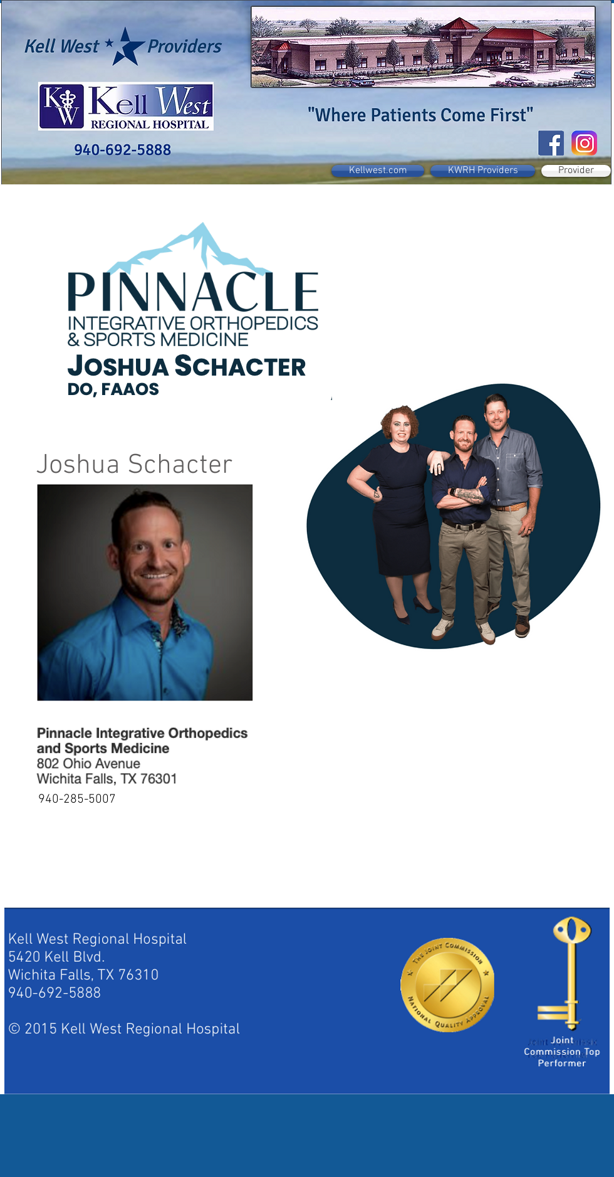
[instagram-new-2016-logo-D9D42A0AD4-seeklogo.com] (585, 143)
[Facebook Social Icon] (551, 143)
